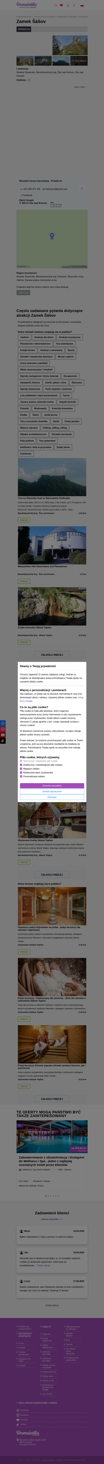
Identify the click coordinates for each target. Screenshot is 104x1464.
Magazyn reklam (31, 769)
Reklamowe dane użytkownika (38, 772)
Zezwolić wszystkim (52, 786)
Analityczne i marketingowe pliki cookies (43, 765)
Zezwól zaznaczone (52, 791)
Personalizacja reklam (34, 776)
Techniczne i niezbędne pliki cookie (40, 761)
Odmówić (52, 797)
